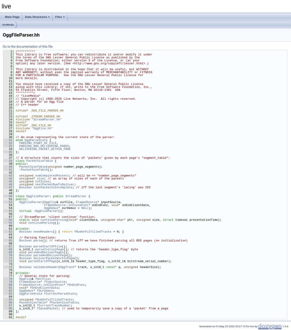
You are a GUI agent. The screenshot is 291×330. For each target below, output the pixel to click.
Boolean (25, 187)
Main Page (12, 17)
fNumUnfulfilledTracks (93, 232)
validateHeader (45, 267)
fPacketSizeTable (63, 302)
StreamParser (76, 196)
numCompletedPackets (52, 176)
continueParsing (53, 220)
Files (60, 17)
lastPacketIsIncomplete (53, 187)
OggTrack (67, 267)
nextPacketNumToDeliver (54, 184)
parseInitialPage (49, 249)
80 (7, 285)
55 (7, 211)
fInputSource (54, 282)
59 (7, 223)
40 (7, 167)
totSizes (42, 181)
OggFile (50, 202)
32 (7, 143)
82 (7, 291)
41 (7, 170)
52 (7, 202)
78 (7, 279)
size (40, 178)
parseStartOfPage (42, 261)
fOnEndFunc (76, 285)
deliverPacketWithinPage (53, 258)
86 (7, 302)
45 (7, 181)
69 (7, 252)
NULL (84, 208)
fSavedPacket (47, 308)
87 (7, 305)
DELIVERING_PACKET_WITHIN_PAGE (45, 149)
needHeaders (43, 232)
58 (7, 220)
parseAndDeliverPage (50, 255)
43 (7, 176)
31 (7, 140)
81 (7, 288)
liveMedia (8, 24)
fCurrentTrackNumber (54, 305)
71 (7, 258)
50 (7, 196)
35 (7, 152)
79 (7, 282)
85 (7, 300)
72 (7, 261)
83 (7, 294)
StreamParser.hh (46, 119)
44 (7, 178)
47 (7, 187)
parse (37, 240)
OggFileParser (37, 196)
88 (7, 308)
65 (7, 240)
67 (7, 246)
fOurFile (42, 279)
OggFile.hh (42, 128)
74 (7, 267)
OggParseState (36, 140)
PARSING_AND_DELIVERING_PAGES (44, 146)
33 (7, 146)
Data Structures (37, 17)
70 (7, 255)
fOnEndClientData (44, 288)
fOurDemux (45, 291)
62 (7, 232)
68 (7, 249)
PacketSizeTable (39, 161)
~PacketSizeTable (33, 170)
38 (7, 161)
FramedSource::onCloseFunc (66, 205)
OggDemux (51, 208)
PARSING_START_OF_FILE (38, 143)
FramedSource (86, 202)
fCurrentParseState (60, 294)
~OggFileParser (45, 211)
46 (7, 184)
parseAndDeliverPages (46, 252)
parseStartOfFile (47, 246)
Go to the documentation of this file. (28, 46)
